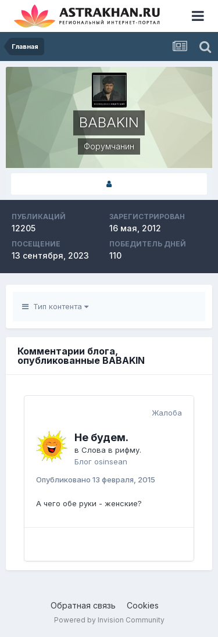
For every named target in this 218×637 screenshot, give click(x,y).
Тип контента (55, 306)
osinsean (110, 461)
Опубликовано (95, 479)
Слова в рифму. (111, 450)
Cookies (143, 605)
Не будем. (101, 437)
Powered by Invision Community (109, 619)
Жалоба (167, 412)
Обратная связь (83, 605)
